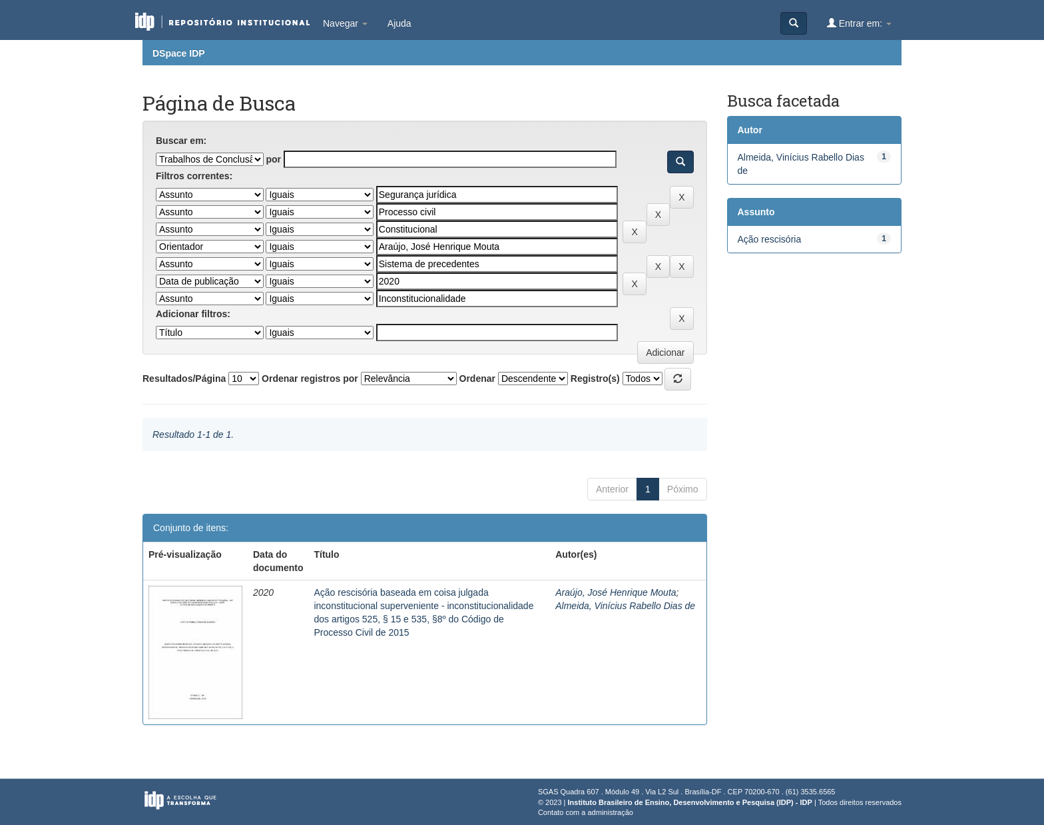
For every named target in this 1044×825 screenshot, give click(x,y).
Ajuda (399, 23)
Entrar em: (859, 23)
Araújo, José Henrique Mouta (615, 592)
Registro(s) (595, 378)
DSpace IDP (178, 53)
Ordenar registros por (310, 378)
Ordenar (477, 378)
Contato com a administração (585, 812)
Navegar (345, 23)
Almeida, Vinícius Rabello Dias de (625, 605)
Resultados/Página (184, 378)
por (273, 159)
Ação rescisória (770, 239)
